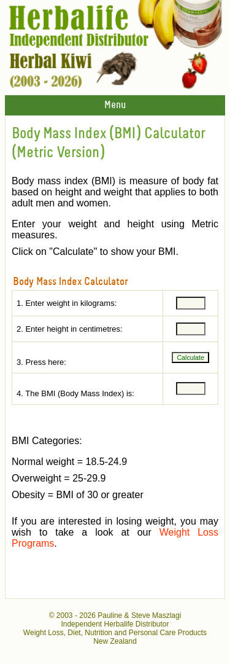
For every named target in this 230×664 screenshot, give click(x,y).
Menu (115, 105)
